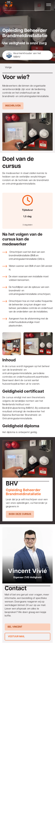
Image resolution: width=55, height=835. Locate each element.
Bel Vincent (15, 627)
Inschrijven (13, 106)
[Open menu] (48, 4)
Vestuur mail (16, 636)
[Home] (8, 5)
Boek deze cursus (20, 514)
